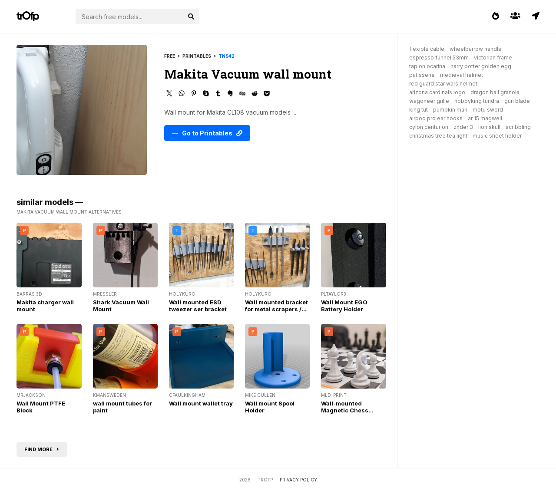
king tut (418, 109)
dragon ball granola (495, 92)
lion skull (489, 127)
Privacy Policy (298, 479)
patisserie (422, 75)
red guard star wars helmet (443, 83)
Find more (41, 449)
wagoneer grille (429, 101)
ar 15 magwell (485, 118)
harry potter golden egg (480, 66)
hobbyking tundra (476, 101)
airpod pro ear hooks (436, 118)
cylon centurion (428, 127)
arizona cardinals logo (437, 92)
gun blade (517, 101)
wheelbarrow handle (476, 49)
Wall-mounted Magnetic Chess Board (344, 410)
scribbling (518, 127)
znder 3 (463, 127)
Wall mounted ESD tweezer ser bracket (198, 306)
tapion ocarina (427, 66)
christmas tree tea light (438, 135)
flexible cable (426, 49)
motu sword (488, 109)
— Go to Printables (207, 133)
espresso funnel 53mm (439, 57)
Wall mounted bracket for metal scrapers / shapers (276, 309)
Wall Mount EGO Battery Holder (344, 306)
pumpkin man (450, 109)
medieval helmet (461, 75)
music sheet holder (497, 135)
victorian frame (493, 57)
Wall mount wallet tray (201, 403)
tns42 (226, 56)
